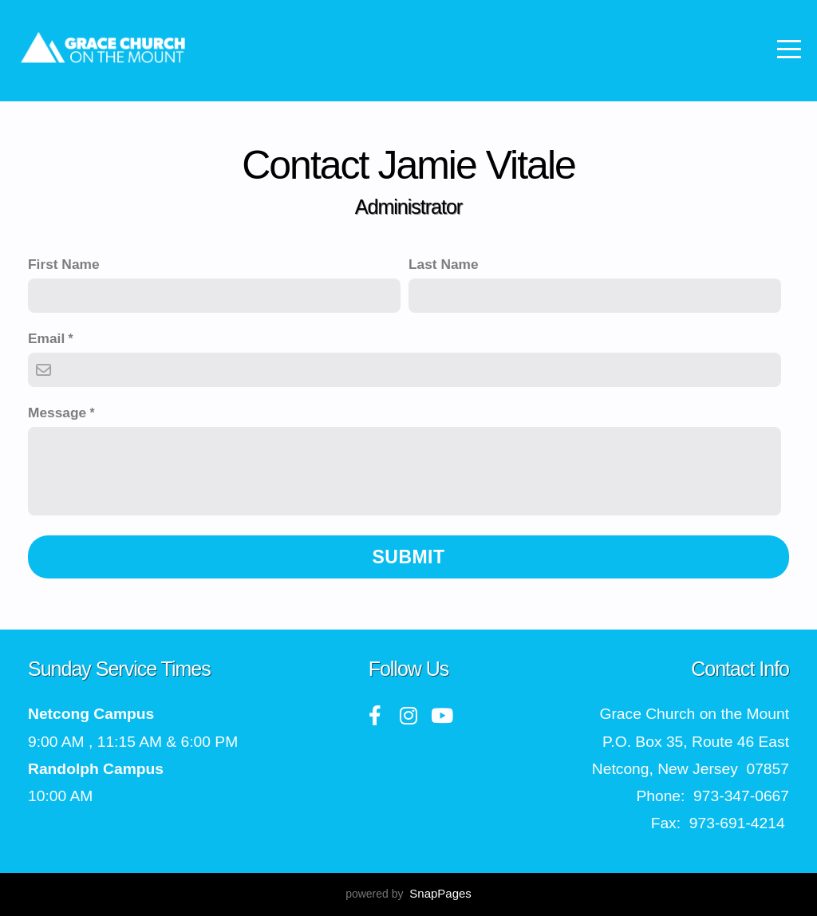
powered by (408, 893)
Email (46, 338)
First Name (64, 264)
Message (57, 412)
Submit (409, 557)
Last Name (443, 264)
